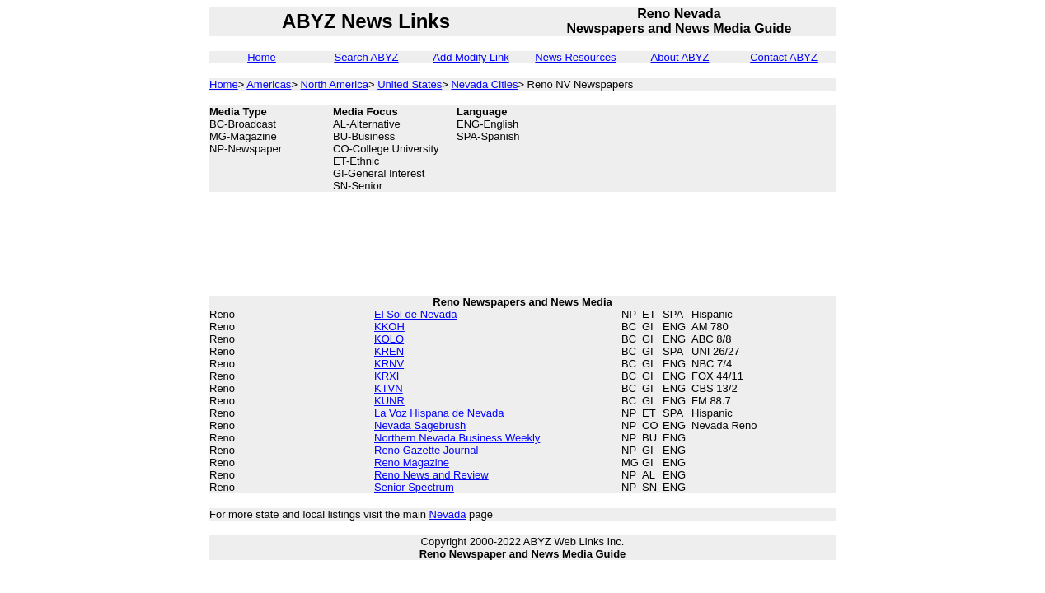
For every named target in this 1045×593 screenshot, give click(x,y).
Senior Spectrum (414, 487)
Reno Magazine (411, 462)
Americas (268, 84)
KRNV (389, 363)
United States (409, 84)
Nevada (447, 514)
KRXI (386, 376)
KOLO (389, 339)
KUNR (389, 401)
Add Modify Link (471, 57)
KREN (389, 351)
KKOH (389, 326)
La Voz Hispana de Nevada (439, 413)
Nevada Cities (484, 84)
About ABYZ (680, 57)
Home (261, 57)
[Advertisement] (753, 142)
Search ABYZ (366, 57)
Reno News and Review (431, 475)
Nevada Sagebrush (420, 425)
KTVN (388, 388)
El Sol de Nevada (415, 314)
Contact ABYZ (784, 57)
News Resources (575, 57)
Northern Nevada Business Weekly (457, 438)
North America (334, 84)
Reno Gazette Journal (426, 450)
